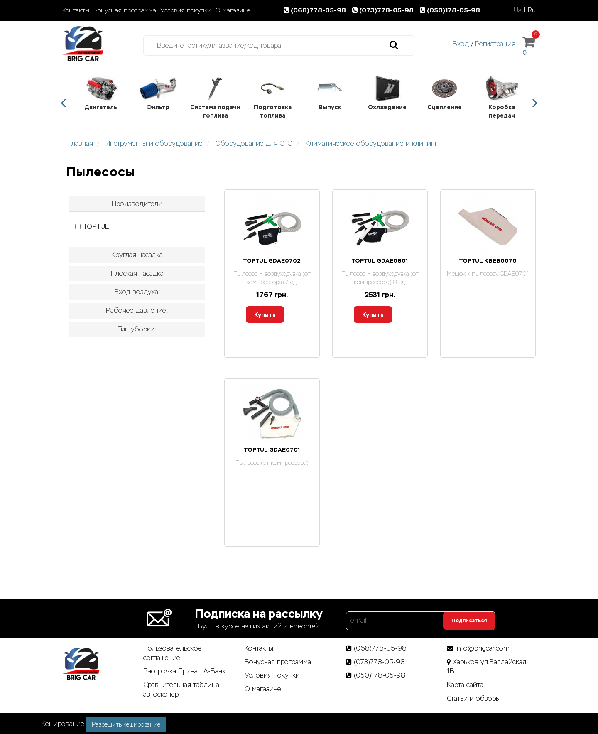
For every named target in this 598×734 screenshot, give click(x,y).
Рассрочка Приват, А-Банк (184, 671)
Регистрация (495, 44)
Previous (63, 103)
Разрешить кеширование (126, 724)
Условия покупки (185, 10)
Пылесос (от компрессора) (271, 462)
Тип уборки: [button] (137, 329)
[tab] (137, 204)
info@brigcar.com (483, 648)
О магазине (233, 10)
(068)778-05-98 (316, 10)
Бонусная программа (124, 10)
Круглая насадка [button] (137, 255)
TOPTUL (92, 227)
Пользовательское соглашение (172, 653)
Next (535, 103)
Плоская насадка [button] (137, 273)
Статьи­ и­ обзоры (473, 698)
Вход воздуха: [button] (137, 292)
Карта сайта (465, 685)
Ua (518, 10)
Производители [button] (137, 204)
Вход (461, 44)
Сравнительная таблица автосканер (181, 689)
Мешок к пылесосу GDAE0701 (488, 273)
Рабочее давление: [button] (137, 310)
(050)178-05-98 (451, 10)
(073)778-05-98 (384, 10)
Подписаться (469, 620)
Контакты (75, 10)
